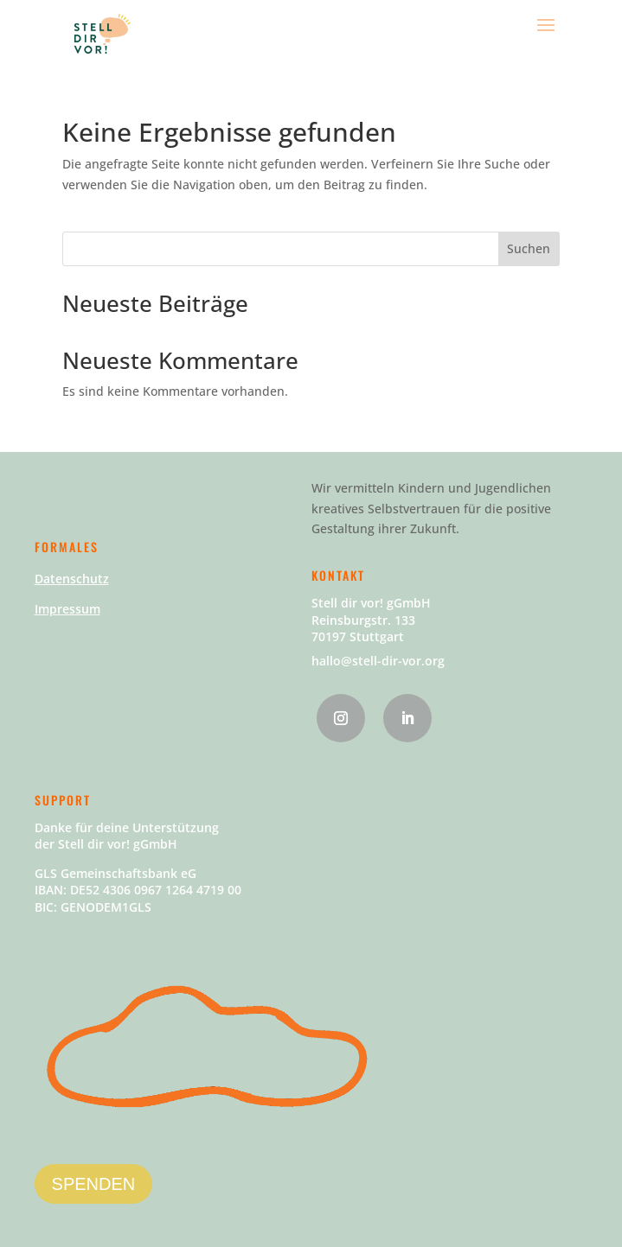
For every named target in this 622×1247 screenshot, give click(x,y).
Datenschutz (72, 578)
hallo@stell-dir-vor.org (378, 660)
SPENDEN (94, 1183)
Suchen (528, 248)
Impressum (67, 609)
